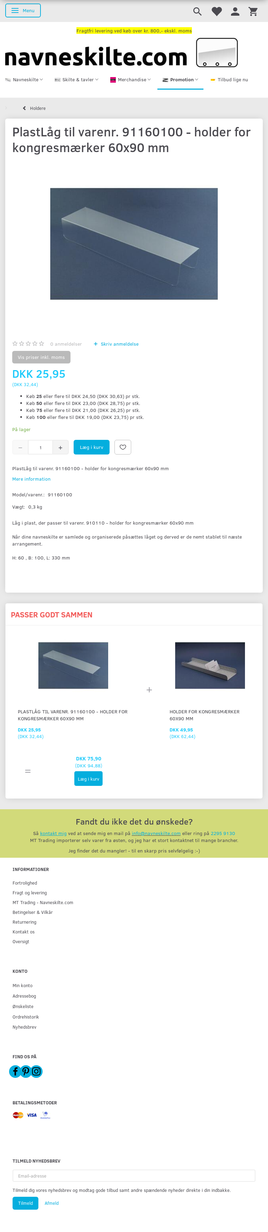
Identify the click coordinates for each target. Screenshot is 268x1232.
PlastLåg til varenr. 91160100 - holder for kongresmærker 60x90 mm (72, 715)
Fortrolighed (25, 883)
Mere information (31, 478)
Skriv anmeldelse (119, 343)
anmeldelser (66, 343)
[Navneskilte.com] (121, 52)
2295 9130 (223, 833)
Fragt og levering (30, 892)
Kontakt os (24, 931)
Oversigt (21, 941)
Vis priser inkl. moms (41, 357)
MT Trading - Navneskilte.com (43, 902)
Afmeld (52, 1203)
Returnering (24, 922)
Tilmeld (25, 1203)
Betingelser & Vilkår (33, 912)
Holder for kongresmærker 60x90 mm (204, 715)
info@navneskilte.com (156, 833)
